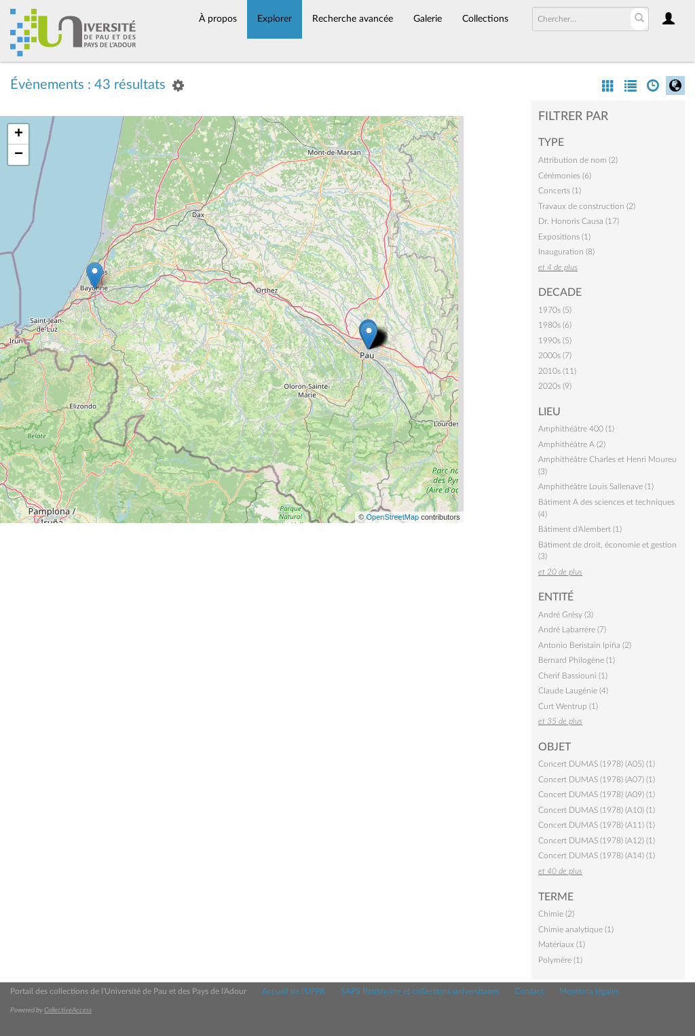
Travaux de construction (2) (586, 206)
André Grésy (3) (565, 615)
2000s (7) (554, 355)
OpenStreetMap (392, 517)
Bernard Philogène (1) (576, 660)
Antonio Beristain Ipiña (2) (584, 645)
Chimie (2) (556, 914)
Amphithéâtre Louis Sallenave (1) (596, 486)
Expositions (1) (564, 237)
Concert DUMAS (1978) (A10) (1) (596, 810)
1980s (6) (554, 325)
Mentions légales (589, 991)
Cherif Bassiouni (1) (572, 676)
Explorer (274, 19)
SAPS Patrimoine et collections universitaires (420, 991)
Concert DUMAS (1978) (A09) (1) (596, 794)
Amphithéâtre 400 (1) (576, 429)
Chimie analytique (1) (576, 929)
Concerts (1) (559, 191)
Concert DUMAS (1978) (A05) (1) (596, 764)
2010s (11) (557, 371)
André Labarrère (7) (572, 630)
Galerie (427, 19)
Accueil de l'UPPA (293, 991)
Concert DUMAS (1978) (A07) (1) (596, 779)
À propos (218, 19)
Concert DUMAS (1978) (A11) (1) (596, 825)
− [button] (18, 155)
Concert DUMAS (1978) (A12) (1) (596, 841)
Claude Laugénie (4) (573, 691)
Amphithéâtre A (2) (571, 444)
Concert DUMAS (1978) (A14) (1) (596, 855)
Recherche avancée (352, 19)
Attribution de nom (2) (578, 160)
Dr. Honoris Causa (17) (578, 221)
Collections (485, 19)
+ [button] (18, 134)
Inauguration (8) (566, 252)
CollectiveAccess (68, 1010)
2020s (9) (554, 386)
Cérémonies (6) (564, 176)
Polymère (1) (560, 960)
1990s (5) (554, 341)
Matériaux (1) (561, 944)
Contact (529, 991)
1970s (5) (554, 310)
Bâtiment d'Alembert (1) (580, 529)
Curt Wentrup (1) (568, 706)
